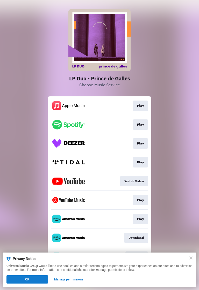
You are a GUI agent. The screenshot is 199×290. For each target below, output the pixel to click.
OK (27, 279)
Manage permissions (68, 279)
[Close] (191, 258)
